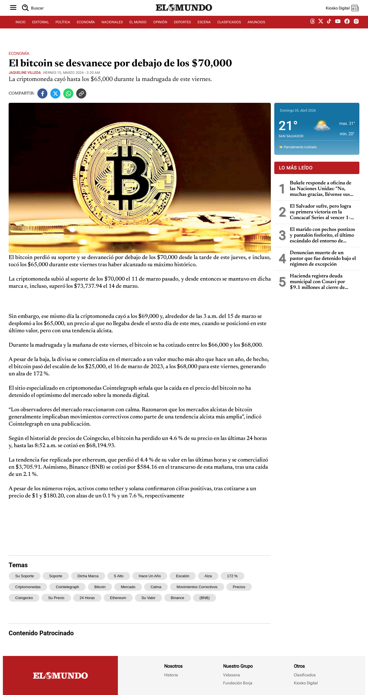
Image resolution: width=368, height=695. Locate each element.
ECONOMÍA (86, 28)
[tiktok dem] (329, 28)
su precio (56, 598)
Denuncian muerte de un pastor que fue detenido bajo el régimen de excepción (323, 258)
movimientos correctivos (197, 587)
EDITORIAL (40, 28)
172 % (232, 576)
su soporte (24, 576)
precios (239, 587)
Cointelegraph (67, 587)
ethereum (118, 598)
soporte (55, 576)
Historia (171, 675)
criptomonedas (28, 587)
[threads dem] (312, 28)
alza (208, 576)
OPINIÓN (160, 28)
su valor (148, 598)
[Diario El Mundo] (184, 16)
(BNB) (205, 598)
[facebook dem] (347, 28)
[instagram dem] (358, 28)
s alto (119, 576)
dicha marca (88, 576)
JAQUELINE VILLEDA (25, 73)
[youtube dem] (337, 28)
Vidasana (231, 675)
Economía (19, 53)
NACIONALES (112, 28)
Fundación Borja (237, 683)
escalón (182, 576)
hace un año (150, 576)
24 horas (87, 598)
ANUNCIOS (256, 28)
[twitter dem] (321, 28)
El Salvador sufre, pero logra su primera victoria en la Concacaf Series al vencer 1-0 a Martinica (322, 212)
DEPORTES (182, 28)
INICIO (21, 28)
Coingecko (24, 598)
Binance (177, 598)
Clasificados (305, 675)
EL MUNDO (138, 28)
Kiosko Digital (306, 683)
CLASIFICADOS (229, 28)
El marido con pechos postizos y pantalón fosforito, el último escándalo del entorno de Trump (322, 235)
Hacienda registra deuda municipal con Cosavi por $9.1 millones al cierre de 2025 (317, 282)
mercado (128, 587)
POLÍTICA (62, 28)
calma (156, 587)
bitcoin (100, 587)
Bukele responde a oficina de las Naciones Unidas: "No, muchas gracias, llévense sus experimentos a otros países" (320, 189)
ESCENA (204, 28)
